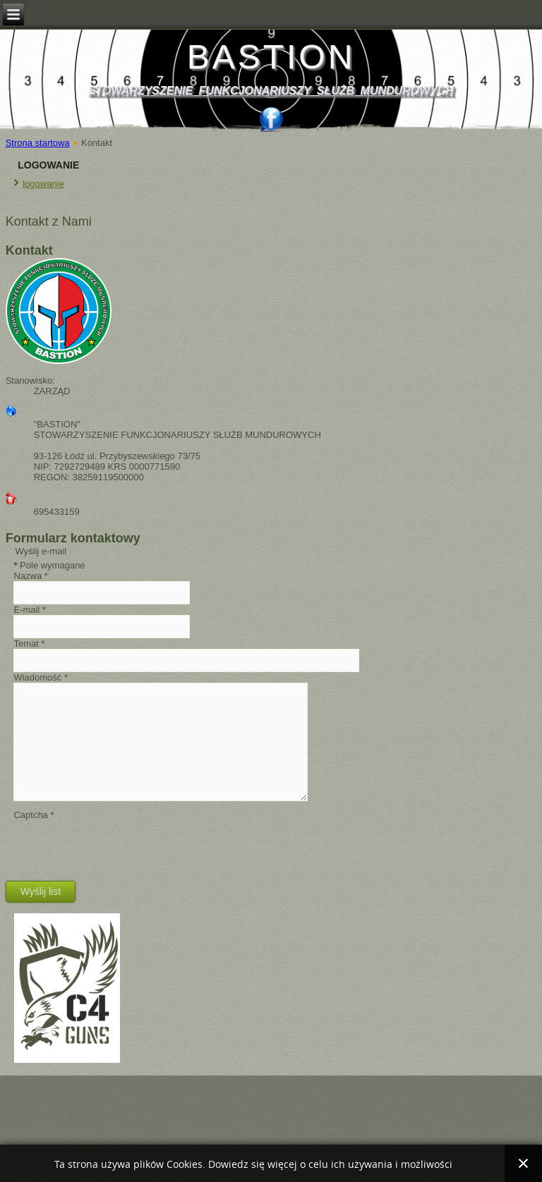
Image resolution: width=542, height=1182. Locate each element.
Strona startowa (38, 143)
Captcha (33, 815)
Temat (28, 643)
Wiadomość (40, 677)
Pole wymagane (49, 565)
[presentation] (120, 847)
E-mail (29, 609)
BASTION (271, 56)
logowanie (43, 183)
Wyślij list (40, 891)
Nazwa (30, 576)
